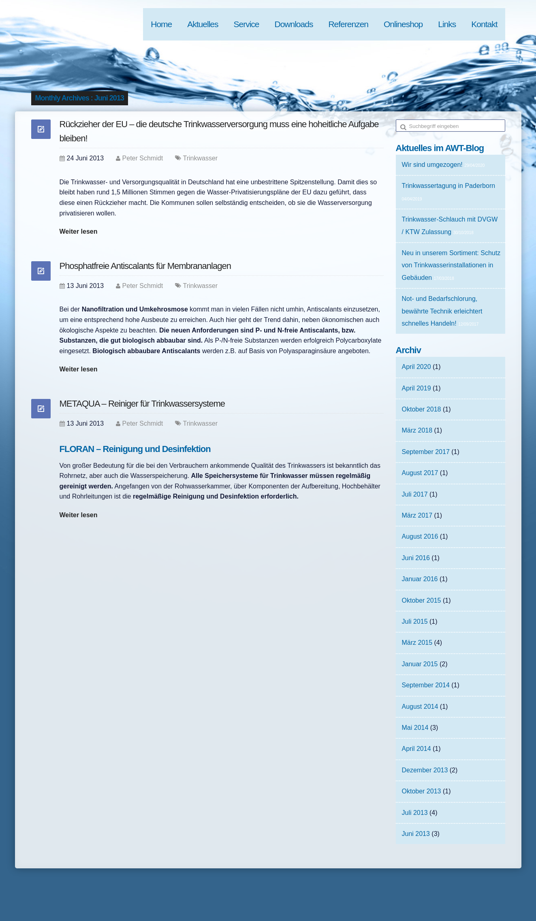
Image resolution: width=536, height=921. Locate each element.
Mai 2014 (415, 727)
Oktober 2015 (421, 600)
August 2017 (420, 472)
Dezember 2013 (425, 770)
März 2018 (417, 430)
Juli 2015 (415, 621)
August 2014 (420, 706)
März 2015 (417, 642)
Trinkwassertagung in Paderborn (448, 185)
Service (246, 24)
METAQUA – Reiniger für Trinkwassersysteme (142, 404)
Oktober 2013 (421, 791)
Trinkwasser (200, 158)
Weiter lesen (79, 231)
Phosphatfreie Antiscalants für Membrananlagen (145, 266)
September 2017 (426, 451)
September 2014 (426, 685)
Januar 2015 (420, 664)
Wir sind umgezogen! (432, 164)
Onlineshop (403, 24)
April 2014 (416, 748)
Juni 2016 (416, 557)
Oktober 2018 (421, 409)
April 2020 (416, 366)
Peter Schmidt (142, 158)
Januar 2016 (420, 579)
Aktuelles (202, 24)
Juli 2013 (415, 812)
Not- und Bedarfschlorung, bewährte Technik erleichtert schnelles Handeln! (442, 311)
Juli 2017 (415, 494)
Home (161, 24)
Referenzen (348, 24)
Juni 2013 (416, 833)
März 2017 (417, 515)
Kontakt (484, 24)
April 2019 (416, 388)
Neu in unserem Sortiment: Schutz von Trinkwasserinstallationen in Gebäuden (451, 265)
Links (447, 24)
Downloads (294, 24)
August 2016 (420, 536)
